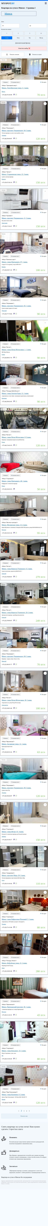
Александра (5, 705)
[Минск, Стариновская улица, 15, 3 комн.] (24, 155)
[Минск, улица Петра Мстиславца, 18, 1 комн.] (24, 681)
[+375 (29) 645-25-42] (14, 752)
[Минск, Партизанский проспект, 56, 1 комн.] (24, 988)
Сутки (6, 38)
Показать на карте (35, 54)
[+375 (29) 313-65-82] (14, 883)
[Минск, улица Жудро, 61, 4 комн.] (24, 812)
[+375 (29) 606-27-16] (14, 357)
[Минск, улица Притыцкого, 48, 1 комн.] (24, 462)
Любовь (4, 836)
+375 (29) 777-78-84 (7, 314)
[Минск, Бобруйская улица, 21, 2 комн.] (24, 944)
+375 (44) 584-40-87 (7, 138)
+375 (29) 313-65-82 (7, 883)
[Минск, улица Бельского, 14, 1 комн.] (24, 1031)
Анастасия (4, 223)
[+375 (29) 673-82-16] (14, 182)
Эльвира (4, 135)
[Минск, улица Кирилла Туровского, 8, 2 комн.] (24, 549)
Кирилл (4, 179)
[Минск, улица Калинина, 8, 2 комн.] (24, 1075)
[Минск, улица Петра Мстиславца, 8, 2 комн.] (24, 418)
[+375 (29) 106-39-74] (14, 489)
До (33, 26)
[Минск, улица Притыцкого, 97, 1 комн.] (24, 243)
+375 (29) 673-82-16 (7, 182)
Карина (4, 267)
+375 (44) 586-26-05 (7, 401)
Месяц (41, 38)
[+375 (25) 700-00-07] (14, 576)
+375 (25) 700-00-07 (7, 576)
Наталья (4, 529)
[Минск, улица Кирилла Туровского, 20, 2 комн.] (24, 593)
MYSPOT (8, 3)
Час (30, 38)
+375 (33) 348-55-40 (7, 708)
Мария (3, 1099)
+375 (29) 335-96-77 (7, 839)
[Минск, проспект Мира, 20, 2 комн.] (24, 856)
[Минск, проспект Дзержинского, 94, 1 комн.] (24, 637)
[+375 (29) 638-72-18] (14, 270)
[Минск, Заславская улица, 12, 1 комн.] (24, 725)
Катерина (4, 398)
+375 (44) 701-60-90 (7, 94)
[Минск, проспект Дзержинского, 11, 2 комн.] (24, 199)
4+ (41, 33)
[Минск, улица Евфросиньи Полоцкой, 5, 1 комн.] (24, 900)
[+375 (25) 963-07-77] (14, 664)
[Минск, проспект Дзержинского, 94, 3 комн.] (24, 111)
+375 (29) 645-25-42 (7, 752)
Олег (3, 749)
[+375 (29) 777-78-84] (14, 313)
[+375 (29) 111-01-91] (14, 1015)
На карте (43, 82)
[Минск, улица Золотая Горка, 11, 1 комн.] (24, 374)
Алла (3, 880)
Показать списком (12, 54)
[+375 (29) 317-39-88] (14, 1102)
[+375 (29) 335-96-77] (14, 839)
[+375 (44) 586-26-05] (14, 401)
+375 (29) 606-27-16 (7, 357)
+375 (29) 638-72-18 (7, 270)
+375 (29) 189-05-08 (7, 971)
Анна (3, 968)
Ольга (3, 486)
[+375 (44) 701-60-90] (14, 94)
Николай (4, 661)
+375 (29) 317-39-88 (7, 1102)
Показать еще (24, 1116)
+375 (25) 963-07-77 (7, 664)
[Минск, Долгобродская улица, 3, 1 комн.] (24, 69)
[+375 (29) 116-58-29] (14, 1058)
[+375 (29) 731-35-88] (14, 927)
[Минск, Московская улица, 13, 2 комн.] (24, 506)
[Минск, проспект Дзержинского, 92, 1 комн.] (24, 287)
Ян (2, 1055)
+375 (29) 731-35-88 (7, 927)
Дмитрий (4, 310)
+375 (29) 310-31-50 (7, 533)
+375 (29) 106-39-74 (7, 489)
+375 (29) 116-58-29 (7, 1059)
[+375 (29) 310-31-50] (14, 532)
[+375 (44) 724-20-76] (14, 445)
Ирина (3, 91)
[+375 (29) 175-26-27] (14, 226)
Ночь (18, 38)
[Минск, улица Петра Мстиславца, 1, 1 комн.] (24, 330)
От (5, 26)
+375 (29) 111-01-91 (7, 1015)
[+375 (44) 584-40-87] (14, 138)
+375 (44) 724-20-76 (7, 445)
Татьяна (4, 924)
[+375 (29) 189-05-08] (14, 971)
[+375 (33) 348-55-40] (14, 708)
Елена (3, 354)
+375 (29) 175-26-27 (7, 226)
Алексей (4, 573)
